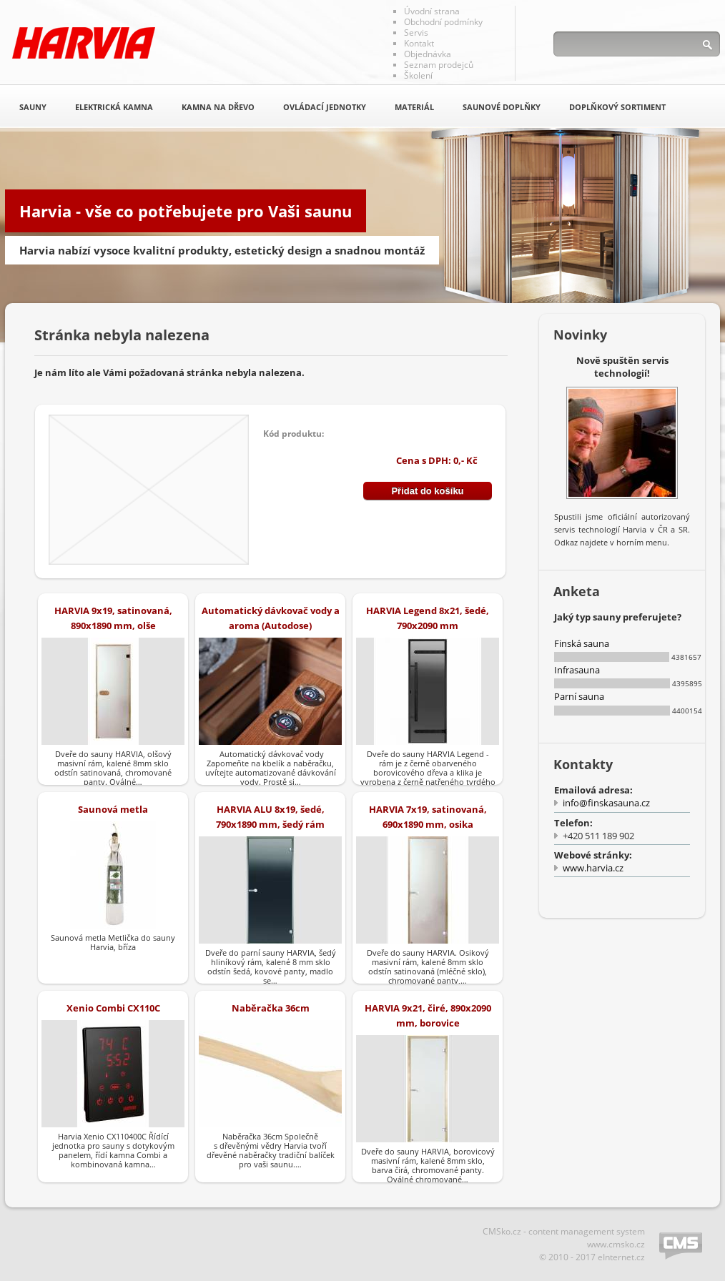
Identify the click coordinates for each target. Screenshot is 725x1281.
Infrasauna (577, 669)
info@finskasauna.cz (606, 802)
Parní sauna (579, 696)
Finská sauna (581, 643)
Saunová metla (113, 809)
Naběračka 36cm (271, 1007)
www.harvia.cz (593, 867)
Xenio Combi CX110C (113, 1007)
